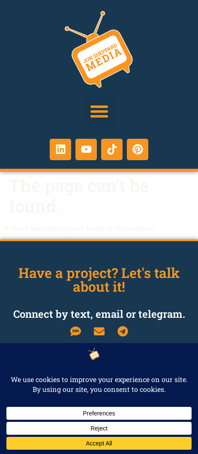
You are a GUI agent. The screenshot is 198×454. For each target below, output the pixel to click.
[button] (99, 111)
